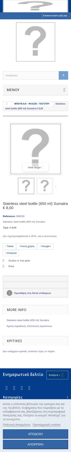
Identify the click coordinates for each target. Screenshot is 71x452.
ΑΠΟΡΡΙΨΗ (35, 444)
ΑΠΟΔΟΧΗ (35, 434)
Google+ (45, 246)
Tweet (9, 246)
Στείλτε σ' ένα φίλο (19, 260)
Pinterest (11, 253)
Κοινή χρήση (26, 246)
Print (11, 266)
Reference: (9, 216)
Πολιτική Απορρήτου (16, 424)
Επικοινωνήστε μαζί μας (55, 15)
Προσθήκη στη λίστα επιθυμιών (32, 293)
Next (57, 186)
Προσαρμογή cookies (47, 424)
